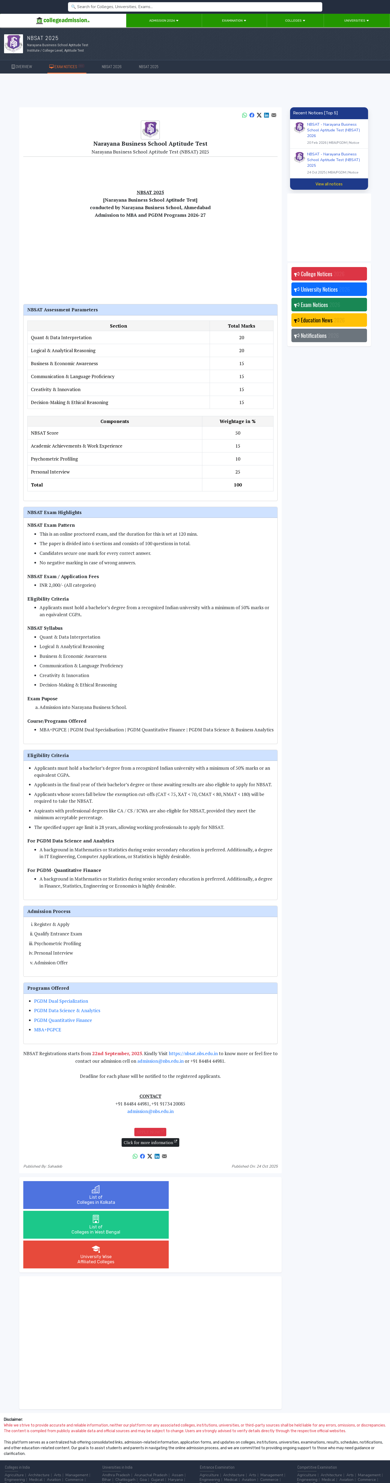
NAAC (329, 1444)
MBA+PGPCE (47, 1030)
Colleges (295, 20)
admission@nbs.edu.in (160, 1061)
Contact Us (23, 1464)
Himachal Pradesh (117, 1424)
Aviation (54, 1420)
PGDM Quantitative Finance (63, 1020)
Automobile (112, 1448)
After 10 (13, 1444)
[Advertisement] (195, 91)
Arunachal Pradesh (150, 1415)
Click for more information (150, 1142)
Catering (133, 1448)
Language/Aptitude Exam (259, 1452)
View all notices (329, 184)
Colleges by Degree (217, 1444)
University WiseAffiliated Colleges (235, 1195)
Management (77, 1415)
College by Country (216, 1448)
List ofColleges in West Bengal (150, 1195)
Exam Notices (317, 305)
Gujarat (157, 1420)
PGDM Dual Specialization (61, 1001)
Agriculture (14, 1415)
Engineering (15, 1420)
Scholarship (247, 1448)
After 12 (35, 1444)
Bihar (106, 1420)
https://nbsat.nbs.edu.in (193, 1053)
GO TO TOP (376, 1464)
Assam (177, 1415)
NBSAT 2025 (148, 66)
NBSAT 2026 (112, 66)
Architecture (39, 1415)
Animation (146, 1444)
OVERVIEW (22, 66)
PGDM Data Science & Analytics (67, 1010)
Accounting (112, 1444)
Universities (356, 20)
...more (42, 1424)
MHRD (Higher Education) (361, 1444)
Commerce (74, 1420)
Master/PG (13, 1448)
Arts (57, 1415)
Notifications (316, 335)
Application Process (217, 1452)
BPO (130, 1444)
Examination (234, 20)
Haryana (175, 1420)
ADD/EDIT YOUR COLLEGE (131, 1464)
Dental (10, 1424)
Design (26, 1424)
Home (7, 1464)
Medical (36, 1420)
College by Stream (254, 1444)
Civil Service (155, 1448)
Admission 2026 (164, 20)
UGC (316, 1444)
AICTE (302, 1444)
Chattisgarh (125, 1420)
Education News (319, 320)
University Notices (322, 289)
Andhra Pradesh (116, 1415)
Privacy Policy (64, 1464)
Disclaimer (43, 1464)
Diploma (55, 1444)
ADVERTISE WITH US (93, 1464)
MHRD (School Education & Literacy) (328, 1448)
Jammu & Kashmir (152, 1424)
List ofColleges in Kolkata (65, 1195)
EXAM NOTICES (67, 66)
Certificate (75, 1444)
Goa (143, 1420)
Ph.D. (31, 1448)
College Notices (319, 274)
